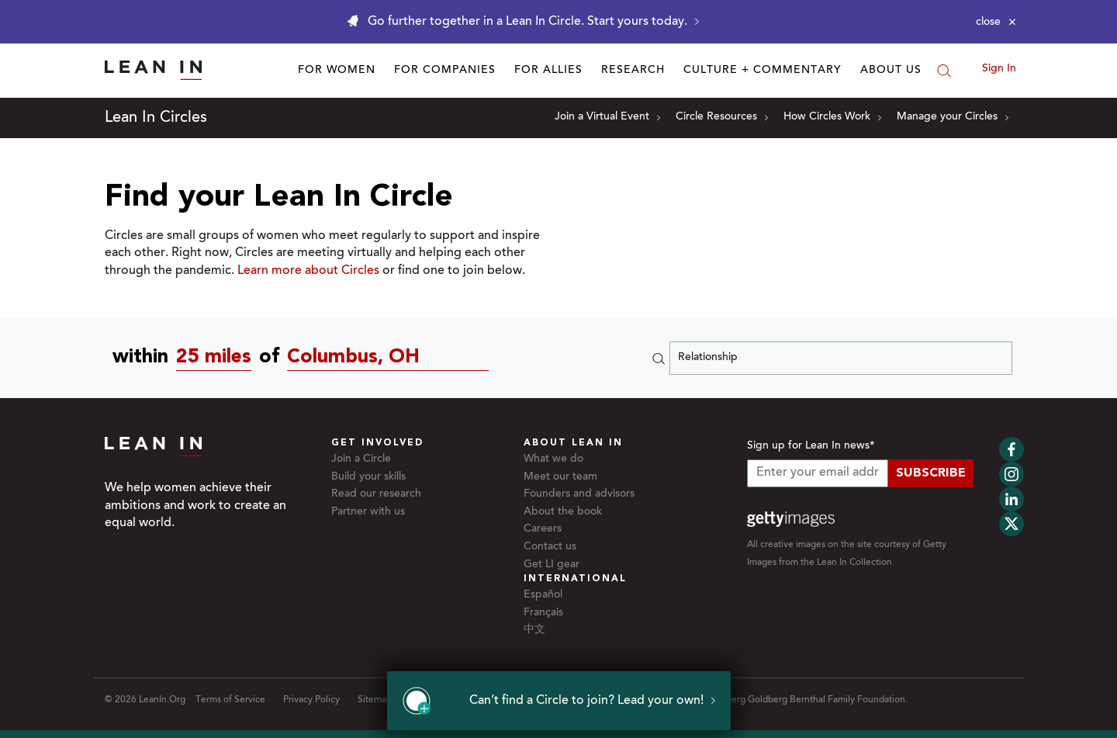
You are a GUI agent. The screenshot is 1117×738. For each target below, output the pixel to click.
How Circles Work (832, 117)
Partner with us (368, 512)
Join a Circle (361, 459)
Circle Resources (722, 117)
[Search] (944, 71)
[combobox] (217, 358)
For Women (336, 70)
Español (543, 595)
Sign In (999, 69)
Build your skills (368, 477)
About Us (891, 70)
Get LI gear (551, 565)
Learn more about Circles (308, 271)
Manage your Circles (952, 117)
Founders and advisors (579, 494)
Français (543, 613)
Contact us (550, 547)
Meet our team (560, 477)
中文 (534, 630)
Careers (543, 529)
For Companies (445, 70)
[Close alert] (996, 22)
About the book (563, 512)
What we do (553, 459)
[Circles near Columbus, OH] (391, 358)
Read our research (376, 494)
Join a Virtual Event (607, 117)
